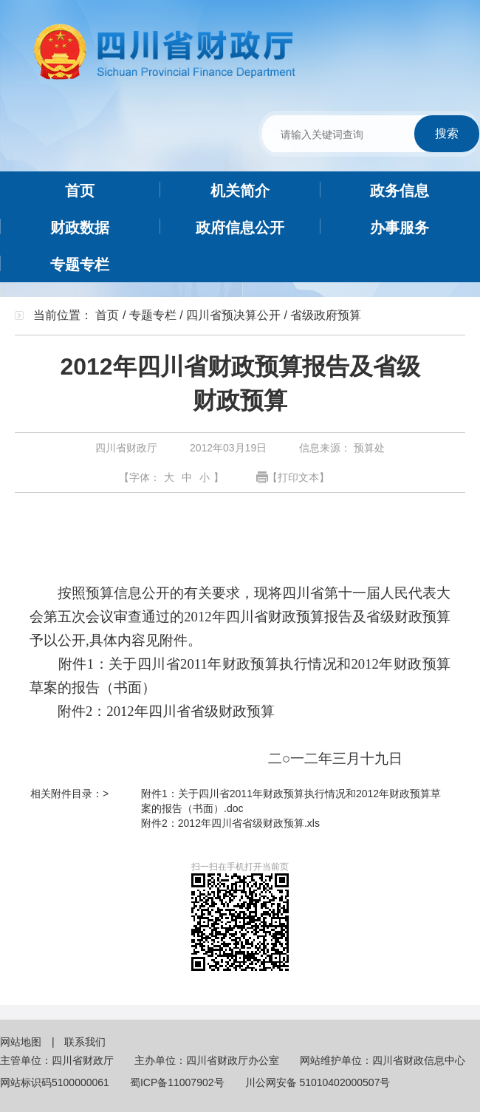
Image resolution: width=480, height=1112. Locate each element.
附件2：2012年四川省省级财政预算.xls (230, 823)
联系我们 (85, 1042)
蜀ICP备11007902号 (177, 1082)
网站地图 (22, 1042)
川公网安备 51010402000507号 (318, 1082)
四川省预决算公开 (233, 315)
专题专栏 (152, 315)
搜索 (447, 133)
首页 (107, 315)
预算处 (368, 448)
